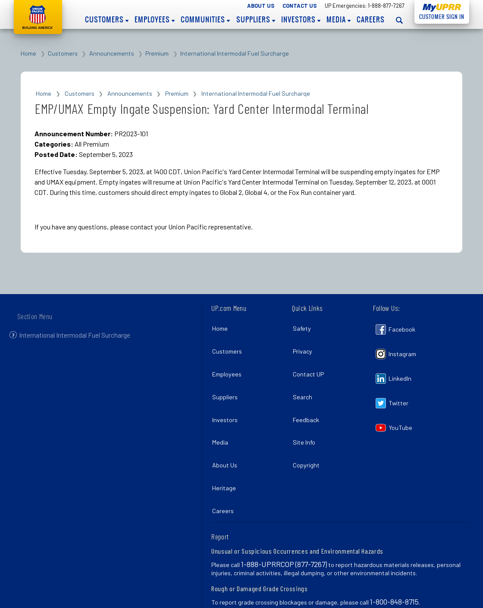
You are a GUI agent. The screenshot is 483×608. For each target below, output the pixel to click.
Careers (371, 19)
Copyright (308, 439)
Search (304, 383)
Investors (300, 19)
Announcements (111, 53)
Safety (304, 326)
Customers (107, 19)
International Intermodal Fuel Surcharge (234, 53)
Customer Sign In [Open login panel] (439, 15)
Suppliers (255, 19)
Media (338, 19)
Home (28, 53)
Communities (205, 19)
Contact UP (310, 364)
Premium (157, 53)
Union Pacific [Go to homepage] (38, 17)
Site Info (306, 420)
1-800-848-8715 (394, 565)
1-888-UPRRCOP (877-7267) (284, 528)
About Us (260, 5)
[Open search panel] (399, 20)
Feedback (308, 401)
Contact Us (299, 5)
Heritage (226, 458)
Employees (155, 19)
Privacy (304, 345)
